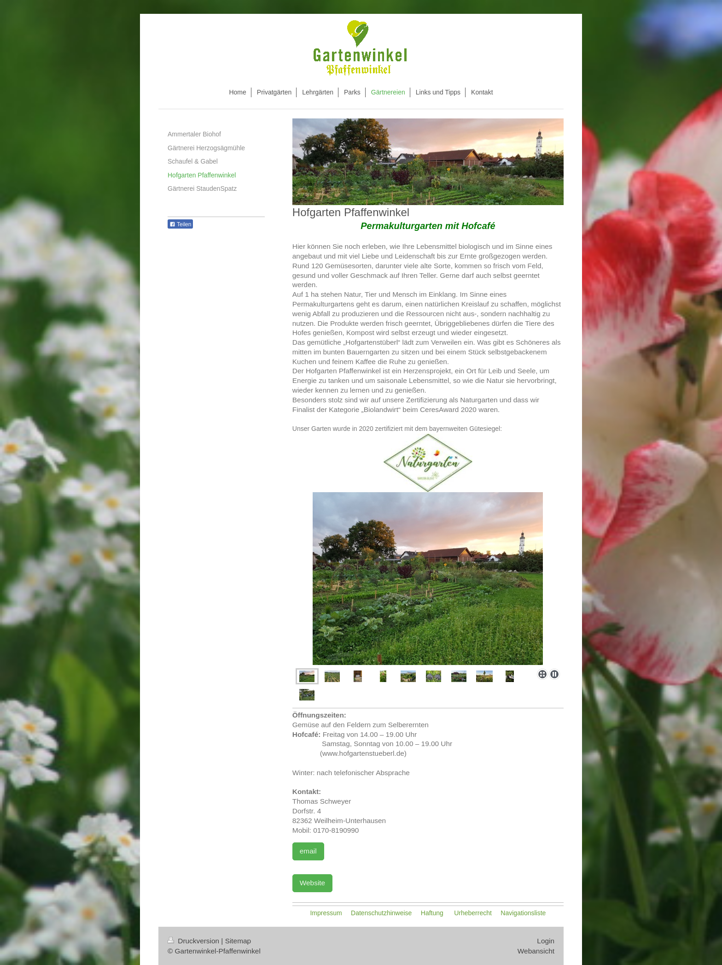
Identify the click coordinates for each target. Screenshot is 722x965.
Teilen (180, 224)
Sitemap (238, 941)
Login (545, 941)
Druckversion (194, 941)
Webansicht (536, 951)
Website (312, 883)
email (308, 851)
